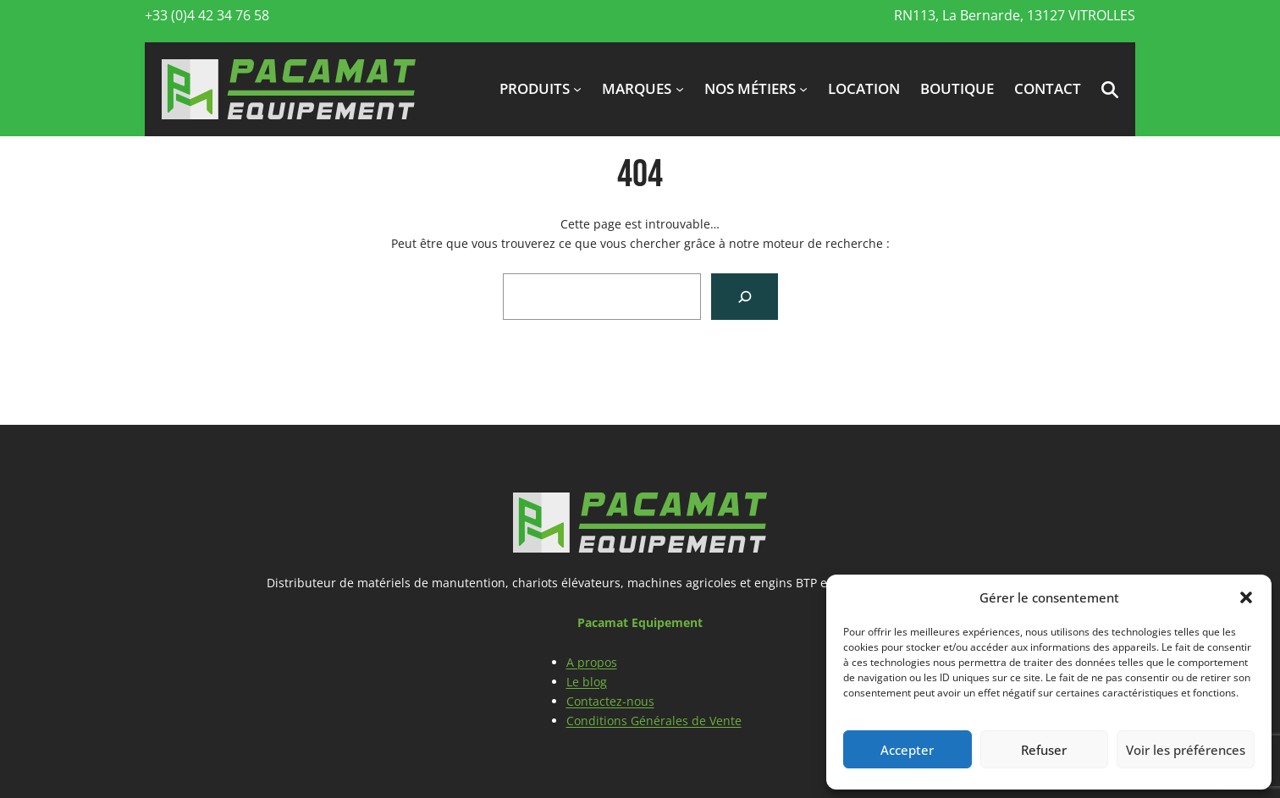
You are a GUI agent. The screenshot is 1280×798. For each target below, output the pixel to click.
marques (636, 88)
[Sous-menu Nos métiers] (803, 89)
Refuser (1044, 749)
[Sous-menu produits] (577, 89)
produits (534, 88)
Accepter (907, 749)
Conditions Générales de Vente (654, 721)
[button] (1246, 597)
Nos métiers (750, 88)
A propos (591, 662)
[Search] (744, 296)
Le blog (586, 682)
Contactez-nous (610, 701)
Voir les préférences (1185, 749)
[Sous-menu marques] (680, 89)
